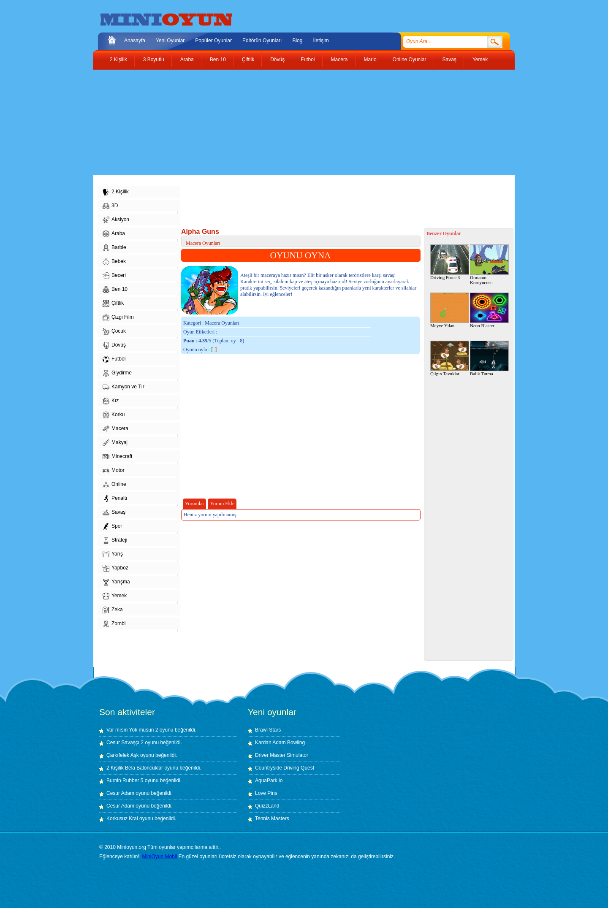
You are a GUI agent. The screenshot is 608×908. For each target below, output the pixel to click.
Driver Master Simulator (281, 755)
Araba (187, 59)
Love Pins (266, 793)
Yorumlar (194, 504)
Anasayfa (134, 40)
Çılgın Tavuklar (449, 358)
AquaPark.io (268, 780)
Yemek (480, 59)
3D (110, 206)
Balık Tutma (489, 358)
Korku (114, 415)
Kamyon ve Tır (123, 387)
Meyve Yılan (449, 310)
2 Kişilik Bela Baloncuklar (134, 768)
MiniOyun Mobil (159, 856)
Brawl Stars (268, 730)
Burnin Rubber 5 (124, 780)
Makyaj (115, 442)
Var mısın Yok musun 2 (132, 730)
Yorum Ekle (222, 504)
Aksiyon (116, 220)
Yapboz (115, 568)
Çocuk (114, 331)
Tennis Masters (272, 818)
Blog (297, 40)
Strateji (115, 540)
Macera (339, 59)
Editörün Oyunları (262, 40)
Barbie (114, 247)
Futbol (308, 59)
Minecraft (117, 456)
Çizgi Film (118, 317)
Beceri (114, 275)
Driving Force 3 (449, 262)
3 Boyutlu (153, 59)
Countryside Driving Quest (284, 768)
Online (114, 484)
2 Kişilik (118, 59)
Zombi (114, 624)
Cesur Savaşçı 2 (125, 742)
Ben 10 (218, 59)
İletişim (320, 40)
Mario (370, 59)
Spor (112, 526)
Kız (111, 401)
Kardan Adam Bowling (280, 742)
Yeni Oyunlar (170, 40)
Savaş (449, 59)
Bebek (114, 261)
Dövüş (277, 59)
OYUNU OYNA (300, 255)
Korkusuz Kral (122, 818)
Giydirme (117, 373)
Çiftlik (248, 59)
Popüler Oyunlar (213, 40)
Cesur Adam (120, 793)
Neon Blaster (489, 310)
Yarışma (116, 582)
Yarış (113, 554)
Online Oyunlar (409, 59)
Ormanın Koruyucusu (489, 264)
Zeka (113, 610)
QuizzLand (267, 806)
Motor (114, 470)
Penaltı (115, 498)
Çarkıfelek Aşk (122, 755)
